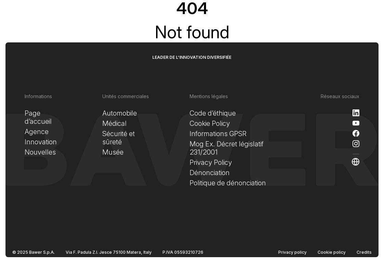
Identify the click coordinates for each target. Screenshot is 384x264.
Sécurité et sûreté (118, 138)
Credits (364, 252)
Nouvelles (40, 152)
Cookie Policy (210, 123)
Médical (114, 123)
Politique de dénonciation (228, 183)
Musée (113, 152)
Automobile (119, 113)
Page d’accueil (38, 117)
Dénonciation (210, 173)
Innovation (41, 142)
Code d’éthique (213, 113)
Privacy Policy (211, 162)
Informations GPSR (218, 134)
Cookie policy (332, 252)
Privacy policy (292, 252)
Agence (37, 132)
